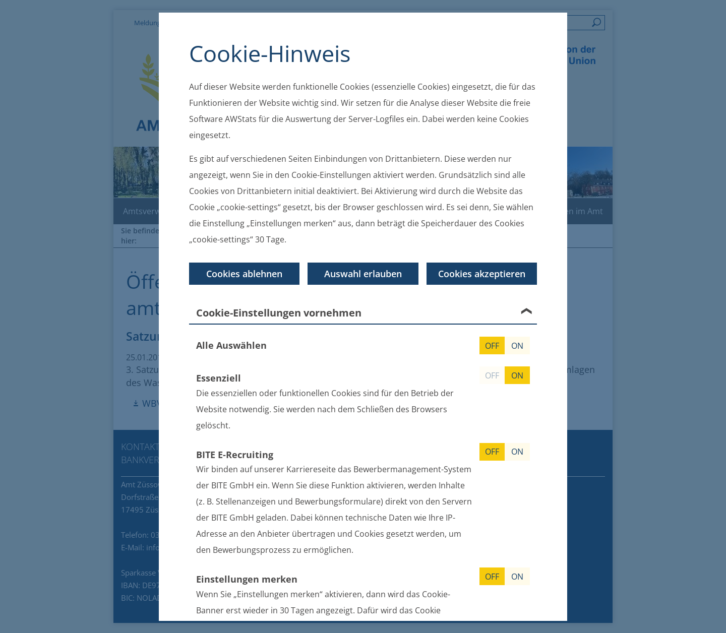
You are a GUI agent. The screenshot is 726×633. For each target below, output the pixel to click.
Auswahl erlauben (363, 274)
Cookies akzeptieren (481, 274)
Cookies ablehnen (244, 274)
